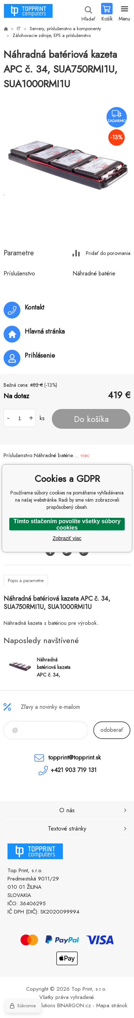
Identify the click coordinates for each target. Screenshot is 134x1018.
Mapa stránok (111, 1005)
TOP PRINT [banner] (28, 12)
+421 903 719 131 (73, 770)
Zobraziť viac (67, 538)
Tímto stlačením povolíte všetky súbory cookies (67, 524)
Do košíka (91, 419)
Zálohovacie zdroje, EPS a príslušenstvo (52, 35)
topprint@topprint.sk (74, 757)
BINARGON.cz (74, 1005)
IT (19, 28)
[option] (67, 166)
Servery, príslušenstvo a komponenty (65, 28)
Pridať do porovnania (108, 253)
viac (85, 455)
